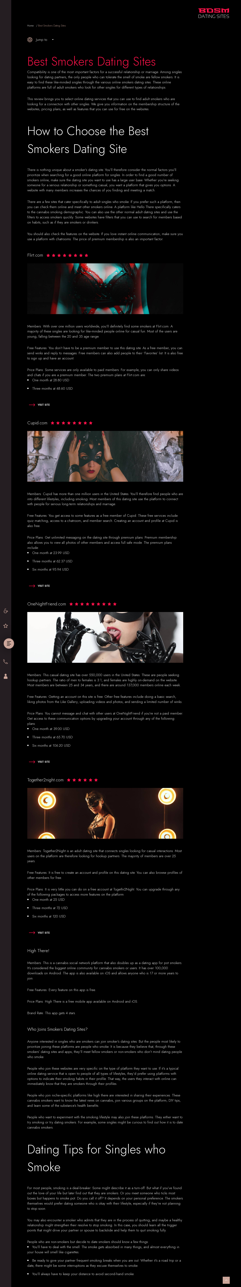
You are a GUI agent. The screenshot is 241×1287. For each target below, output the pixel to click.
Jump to (37, 39)
